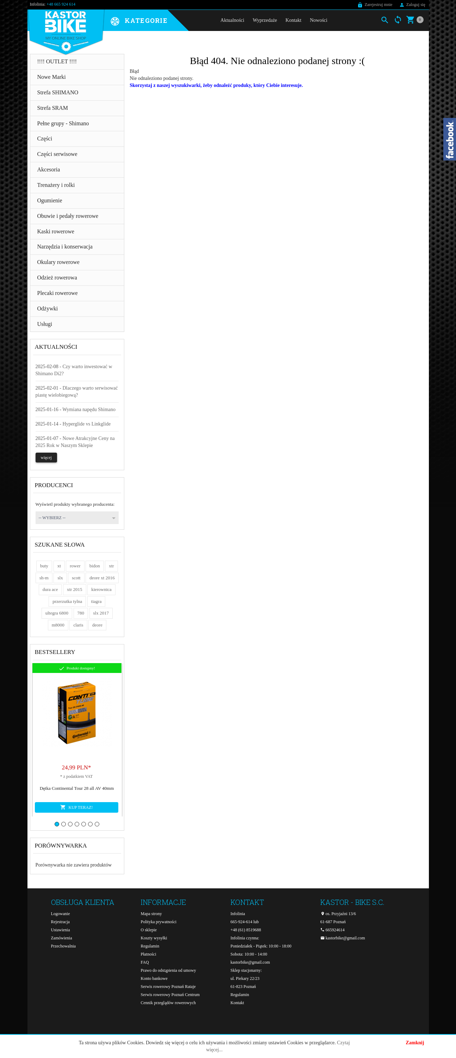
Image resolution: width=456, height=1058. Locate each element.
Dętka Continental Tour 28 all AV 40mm (77, 788)
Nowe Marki (51, 77)
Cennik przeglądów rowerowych (168, 1002)
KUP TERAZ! (76, 807)
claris (78, 625)
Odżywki (47, 308)
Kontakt (293, 20)
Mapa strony (151, 913)
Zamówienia (61, 938)
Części (44, 138)
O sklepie (149, 929)
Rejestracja (60, 921)
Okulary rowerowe (58, 262)
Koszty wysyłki (154, 938)
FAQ (145, 962)
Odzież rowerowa (57, 278)
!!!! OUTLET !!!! (57, 61)
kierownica (101, 589)
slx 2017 (101, 613)
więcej (46, 457)
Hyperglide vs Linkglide (87, 424)
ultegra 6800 (56, 613)
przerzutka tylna (67, 601)
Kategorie (146, 21)
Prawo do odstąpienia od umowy (168, 970)
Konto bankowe (154, 978)
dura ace (50, 589)
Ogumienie (49, 200)
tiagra (96, 601)
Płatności (148, 954)
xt (59, 565)
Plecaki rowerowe (57, 293)
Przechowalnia (63, 946)
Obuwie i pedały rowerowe (68, 216)
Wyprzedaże (265, 20)
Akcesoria (48, 169)
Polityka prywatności (159, 921)
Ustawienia (60, 929)
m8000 (58, 625)
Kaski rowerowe (55, 231)
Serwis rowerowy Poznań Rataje (168, 986)
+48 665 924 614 (60, 4)
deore (97, 625)
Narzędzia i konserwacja (65, 247)
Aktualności (232, 20)
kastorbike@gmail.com (250, 962)
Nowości (318, 20)
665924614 (332, 929)
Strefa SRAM (52, 108)
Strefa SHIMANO (58, 92)
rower (75, 565)
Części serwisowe (57, 154)
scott (76, 577)
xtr (111, 565)
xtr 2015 (74, 589)
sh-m (44, 577)
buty (44, 565)
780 (81, 613)
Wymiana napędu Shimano (88, 409)
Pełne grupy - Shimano (63, 123)
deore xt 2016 (101, 577)
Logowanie (60, 913)
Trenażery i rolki (56, 185)
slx (60, 577)
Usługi (44, 324)
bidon (94, 565)
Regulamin (150, 946)
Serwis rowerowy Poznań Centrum (170, 994)
